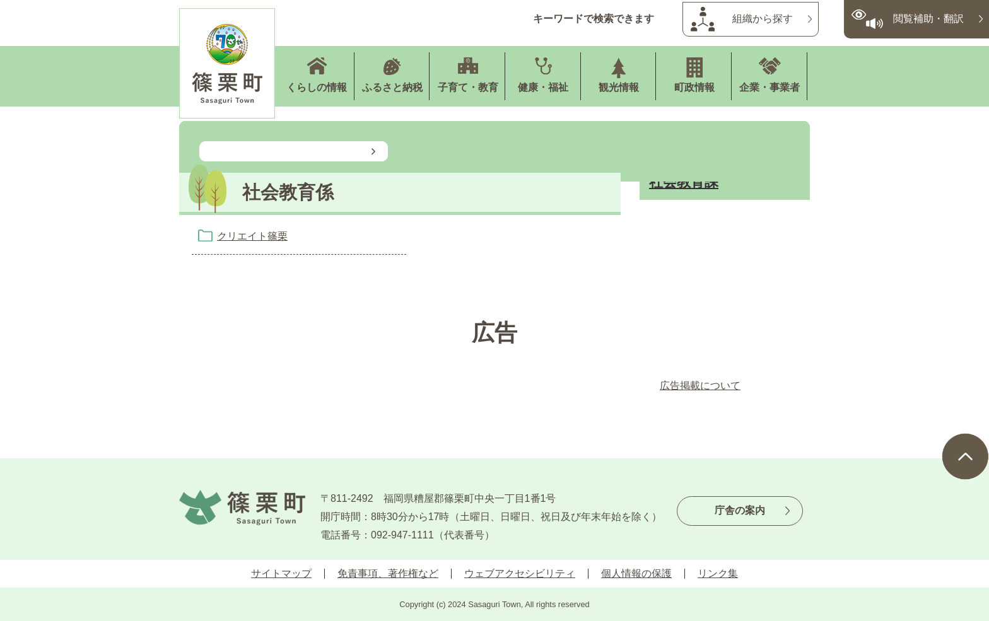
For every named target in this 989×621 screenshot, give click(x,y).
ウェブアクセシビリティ (519, 573)
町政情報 (694, 87)
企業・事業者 (769, 87)
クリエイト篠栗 (252, 236)
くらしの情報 (316, 87)
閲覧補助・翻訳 (928, 18)
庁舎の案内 (740, 510)
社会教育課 (683, 182)
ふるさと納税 (392, 87)
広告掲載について (700, 385)
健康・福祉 (543, 87)
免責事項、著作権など (387, 573)
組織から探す (762, 18)
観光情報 (619, 87)
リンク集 (718, 573)
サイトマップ (281, 573)
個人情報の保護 (636, 573)
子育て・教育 (468, 87)
